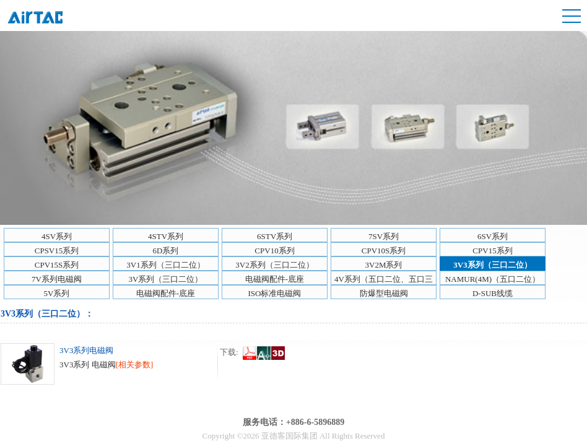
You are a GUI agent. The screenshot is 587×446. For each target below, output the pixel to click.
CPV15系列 (492, 250)
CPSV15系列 (57, 250)
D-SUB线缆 (492, 293)
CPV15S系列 (57, 264)
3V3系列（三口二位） (492, 264)
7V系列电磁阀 (57, 279)
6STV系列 (274, 236)
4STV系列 (165, 236)
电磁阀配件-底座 (274, 279)
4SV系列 (56, 236)
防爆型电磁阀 (384, 293)
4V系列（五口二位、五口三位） (383, 279)
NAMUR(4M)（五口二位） (492, 279)
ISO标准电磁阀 (275, 293)
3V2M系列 (383, 264)
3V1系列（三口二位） (165, 264)
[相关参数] (135, 364)
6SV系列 (492, 236)
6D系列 (166, 250)
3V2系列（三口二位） (274, 264)
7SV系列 (383, 236)
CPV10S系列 (384, 250)
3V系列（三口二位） (166, 279)
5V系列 (57, 293)
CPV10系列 (274, 250)
